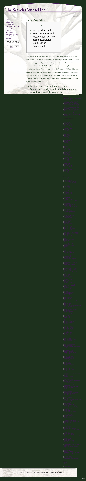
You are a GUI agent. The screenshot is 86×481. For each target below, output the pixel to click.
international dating (68, 311)
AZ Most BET (67, 216)
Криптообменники (68, 451)
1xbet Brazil (67, 194)
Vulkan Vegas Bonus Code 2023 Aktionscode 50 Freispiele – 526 (71, 430)
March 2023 (67, 135)
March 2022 (67, 149)
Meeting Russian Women (70, 352)
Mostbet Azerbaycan (69, 357)
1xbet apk (66, 188)
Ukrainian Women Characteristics (71, 421)
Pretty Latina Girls (68, 394)
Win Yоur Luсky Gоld (44, 33)
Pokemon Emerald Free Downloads (72, 392)
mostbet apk (67, 353)
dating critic (67, 263)
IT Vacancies (67, 314)
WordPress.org (67, 466)
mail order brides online (69, 343)
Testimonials (9, 32)
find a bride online (68, 287)
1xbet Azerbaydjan (68, 193)
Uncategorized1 (67, 423)
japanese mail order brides (70, 320)
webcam (66, 443)
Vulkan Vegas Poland (69, 440)
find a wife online (68, 288)
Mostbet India (67, 362)
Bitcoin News (67, 237)
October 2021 (67, 156)
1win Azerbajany (68, 180)
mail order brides (68, 340)
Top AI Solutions (68, 414)
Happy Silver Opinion (44, 30)
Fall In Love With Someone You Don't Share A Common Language (72, 283)
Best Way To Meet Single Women (71, 233)
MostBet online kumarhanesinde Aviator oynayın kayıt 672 (71, 366)
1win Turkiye (67, 186)
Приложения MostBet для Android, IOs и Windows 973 (72, 453)
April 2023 (66, 134)
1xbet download (67, 196)
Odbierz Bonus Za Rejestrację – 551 (72, 380)
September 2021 (68, 157)
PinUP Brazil (67, 390)
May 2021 (66, 162)
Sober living (67, 403)
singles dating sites (68, 402)
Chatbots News (67, 251)
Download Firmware (68, 276)
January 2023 (67, 138)
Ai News (66, 208)
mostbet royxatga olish (69, 370)
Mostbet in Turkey (68, 361)
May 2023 (66, 133)
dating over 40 (67, 266)
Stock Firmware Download (70, 405)
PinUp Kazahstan (68, 391)
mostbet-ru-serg (68, 378)
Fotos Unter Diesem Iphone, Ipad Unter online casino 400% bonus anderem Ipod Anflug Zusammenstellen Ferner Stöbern (71, 111)
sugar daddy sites (68, 409)
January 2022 (67, 152)
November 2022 (68, 140)
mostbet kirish (67, 363)
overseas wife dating (69, 384)
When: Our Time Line (12, 26)
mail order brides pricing (69, 344)
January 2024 (67, 123)
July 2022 (66, 145)
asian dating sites (68, 210)
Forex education (68, 297)
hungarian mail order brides (70, 309)
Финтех (66, 455)
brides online (67, 244)
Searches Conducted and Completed (12, 35)
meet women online (68, 351)
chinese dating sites (68, 255)
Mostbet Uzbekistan (68, 376)
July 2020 (66, 171)
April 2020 (66, 174)
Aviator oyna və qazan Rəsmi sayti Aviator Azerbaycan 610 (72, 215)
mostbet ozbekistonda (69, 369)
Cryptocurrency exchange (70, 258)
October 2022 (67, 141)
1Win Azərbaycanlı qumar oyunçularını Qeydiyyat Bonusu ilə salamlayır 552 (72, 183)
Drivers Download (68, 279)
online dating (67, 381)
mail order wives (68, 345)
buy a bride (66, 246)
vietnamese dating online (70, 428)
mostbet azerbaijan (68, 356)
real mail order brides (69, 396)
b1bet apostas (67, 220)
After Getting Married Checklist (71, 206)
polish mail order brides (69, 393)
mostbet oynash (68, 368)
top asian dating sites (69, 415)
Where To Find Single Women (71, 446)
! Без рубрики (67, 178)
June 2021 (66, 160)
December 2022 (68, 139)
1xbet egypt (67, 197)
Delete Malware (67, 274)
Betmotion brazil (68, 235)
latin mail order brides (69, 326)
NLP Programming (68, 379)
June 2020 (66, 172)
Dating (65, 261)
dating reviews (67, 267)
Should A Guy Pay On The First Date (72, 399)
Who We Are (10, 22)
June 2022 (66, 146)
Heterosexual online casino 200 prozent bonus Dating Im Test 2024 (72, 104)
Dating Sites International (70, 269)
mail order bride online (69, 338)
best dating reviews (68, 226)
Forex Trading (67, 298)
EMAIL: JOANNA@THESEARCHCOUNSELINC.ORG (47, 472)
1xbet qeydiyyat (67, 203)
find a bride (66, 286)
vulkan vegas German (69, 434)
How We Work (10, 24)
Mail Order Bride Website (70, 339)
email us (12, 47)
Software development (69, 404)
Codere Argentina (68, 256)
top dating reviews (68, 416)
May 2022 (66, 147)
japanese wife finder (68, 322)
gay (65, 299)
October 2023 (67, 127)
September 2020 (68, 169)
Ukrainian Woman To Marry (70, 420)
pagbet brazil (67, 385)
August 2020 (67, 170)
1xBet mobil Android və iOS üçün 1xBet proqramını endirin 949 (71, 201)
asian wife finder (68, 212)
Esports (66, 281)
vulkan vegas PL (68, 439)
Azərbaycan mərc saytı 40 (70, 218)
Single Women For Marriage (70, 400)
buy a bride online (68, 247)
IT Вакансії (66, 315)
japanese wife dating (69, 321)
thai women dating (68, 413)
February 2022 (67, 151)
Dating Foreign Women (69, 264)
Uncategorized (67, 422)
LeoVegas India (67, 331)
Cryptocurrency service (69, 260)
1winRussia (67, 187)
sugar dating (67, 410)
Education (66, 280)
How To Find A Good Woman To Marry (72, 306)
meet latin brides (68, 349)
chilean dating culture (69, 252)
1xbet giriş (66, 198)
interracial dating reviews (70, 313)
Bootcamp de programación (70, 243)
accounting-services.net (69, 204)
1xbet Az (66, 191)
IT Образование (68, 316)
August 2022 (67, 143)
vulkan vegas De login (69, 433)
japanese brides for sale (69, 319)
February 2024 (67, 122)
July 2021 (66, 159)
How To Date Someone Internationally (72, 305)
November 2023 (68, 125)
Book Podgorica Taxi (69, 239)
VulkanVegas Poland (69, 441)
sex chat (66, 398)
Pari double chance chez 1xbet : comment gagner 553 (71, 387)
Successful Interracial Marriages (71, 406)
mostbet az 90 (67, 355)
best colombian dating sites (70, 225)
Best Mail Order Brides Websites (71, 232)
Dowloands (66, 275)
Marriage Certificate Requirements (72, 346)
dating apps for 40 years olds (70, 262)
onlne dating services (69, 382)
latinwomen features (68, 328)
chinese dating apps (68, 253)
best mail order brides (69, 231)
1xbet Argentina (67, 190)
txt (65, 419)
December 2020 (68, 165)
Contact (8, 38)
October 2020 (67, 168)
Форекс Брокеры (68, 456)
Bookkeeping (67, 240)
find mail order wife (68, 290)
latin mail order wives (69, 327)
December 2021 (68, 153)
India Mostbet (67, 310)
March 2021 (67, 163)
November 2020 (68, 166)
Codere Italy (67, 257)
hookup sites (67, 304)
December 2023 (68, 124)
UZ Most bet (67, 427)
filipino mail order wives (69, 285)
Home (8, 20)
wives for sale (67, 449)
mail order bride (67, 335)
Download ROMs (68, 278)
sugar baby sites (68, 408)
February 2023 (67, 136)
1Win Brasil (67, 185)
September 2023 (68, 128)
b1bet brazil (67, 221)
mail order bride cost (69, 337)
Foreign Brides (67, 296)
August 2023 (67, 129)
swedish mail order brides (70, 411)
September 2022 (68, 142)
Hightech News (67, 303)
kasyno (66, 323)
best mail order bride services (71, 229)
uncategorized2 (67, 425)
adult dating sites (68, 205)
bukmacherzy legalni (69, 245)
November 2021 (68, 154)
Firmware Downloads (69, 292)
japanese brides (68, 317)
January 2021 (67, 164)
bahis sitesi (66, 222)
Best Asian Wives (68, 223)
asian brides (67, 209)
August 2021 (67, 158)
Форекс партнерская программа (71, 458)
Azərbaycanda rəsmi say (32, 15)
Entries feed (67, 463)
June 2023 (66, 131)
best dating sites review (69, 228)
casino (65, 250)
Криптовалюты (67, 450)
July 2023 (66, 130)
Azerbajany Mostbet (68, 217)
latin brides (66, 325)
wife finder (66, 448)
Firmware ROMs (68, 293)
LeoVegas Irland (68, 332)
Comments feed (68, 465)
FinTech (66, 291)
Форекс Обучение (68, 457)
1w (65, 179)
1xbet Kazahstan (68, 199)
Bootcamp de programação (70, 241)
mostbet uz (66, 375)
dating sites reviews (68, 270)
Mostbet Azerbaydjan (69, 358)
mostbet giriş (67, 359)
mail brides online (68, 334)
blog (65, 238)
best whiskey (67, 234)
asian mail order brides (69, 211)
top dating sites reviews (69, 417)
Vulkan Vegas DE (68, 432)
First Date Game (68, 294)
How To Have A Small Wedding (71, 308)
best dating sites (68, 227)
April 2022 (66, 148)
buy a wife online (68, 249)
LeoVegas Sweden (68, 333)
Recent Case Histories (10, 29)
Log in (65, 462)
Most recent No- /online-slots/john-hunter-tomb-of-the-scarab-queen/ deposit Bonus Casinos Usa (72, 107)
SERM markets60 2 (68, 397)
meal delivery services (69, 347)
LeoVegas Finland (68, 329)
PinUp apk (66, 388)
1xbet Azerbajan (68, 192)
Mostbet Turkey (67, 372)
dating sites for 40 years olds (70, 268)
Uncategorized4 (67, 426)
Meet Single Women (68, 350)
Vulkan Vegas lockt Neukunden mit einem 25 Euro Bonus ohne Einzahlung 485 (72, 437)
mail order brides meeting (70, 341)
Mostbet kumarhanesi (69, 364)
